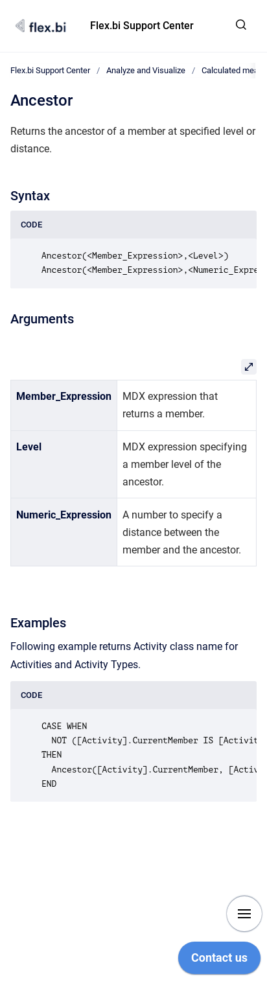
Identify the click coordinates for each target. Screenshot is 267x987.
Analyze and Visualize (145, 70)
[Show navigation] (244, 913)
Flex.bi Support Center (142, 25)
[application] (219, 961)
